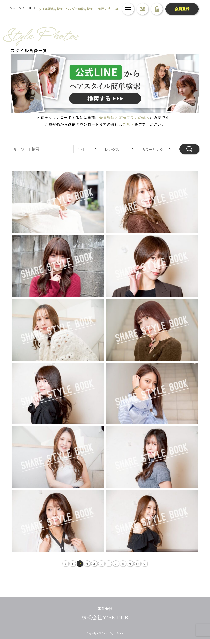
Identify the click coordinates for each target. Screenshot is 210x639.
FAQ (115, 9)
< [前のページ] (65, 564)
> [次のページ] (145, 564)
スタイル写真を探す (47, 9)
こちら (128, 124)
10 (138, 564)
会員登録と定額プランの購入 (124, 118)
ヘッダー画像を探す (77, 9)
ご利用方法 (101, 9)
